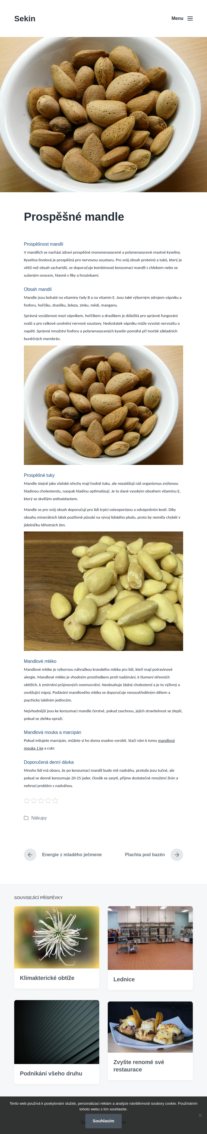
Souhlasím (103, 1120)
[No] (200, 1115)
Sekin (25, 18)
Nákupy (39, 818)
